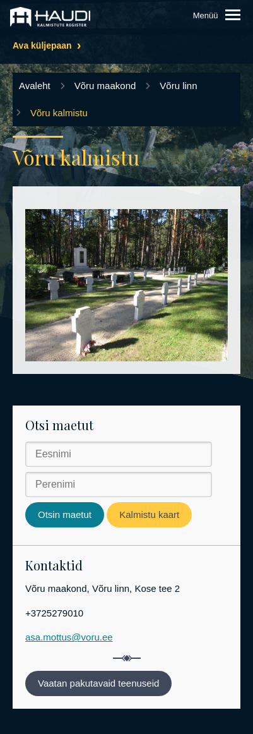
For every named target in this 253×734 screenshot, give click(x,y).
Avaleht (34, 85)
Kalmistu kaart (149, 514)
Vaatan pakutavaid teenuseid (98, 683)
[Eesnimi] (118, 454)
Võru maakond (105, 85)
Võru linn (178, 85)
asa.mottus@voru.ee (69, 637)
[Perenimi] (118, 484)
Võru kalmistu (59, 112)
